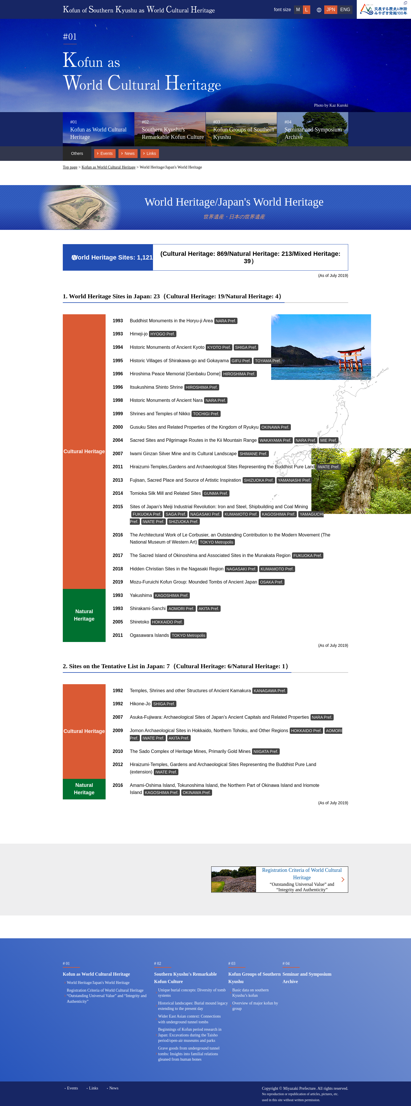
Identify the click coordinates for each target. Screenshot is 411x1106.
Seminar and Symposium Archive (313, 129)
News (130, 153)
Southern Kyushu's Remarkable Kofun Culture (173, 129)
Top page (70, 167)
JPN (331, 9)
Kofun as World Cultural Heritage (98, 129)
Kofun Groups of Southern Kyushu (243, 129)
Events (106, 153)
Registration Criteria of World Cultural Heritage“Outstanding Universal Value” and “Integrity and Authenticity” (106, 996)
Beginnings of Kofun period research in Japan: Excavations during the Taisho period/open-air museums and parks (189, 1035)
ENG (345, 9)
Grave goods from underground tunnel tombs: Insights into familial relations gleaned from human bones (188, 1054)
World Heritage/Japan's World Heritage (98, 983)
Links (151, 153)
